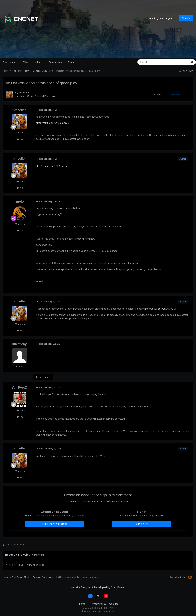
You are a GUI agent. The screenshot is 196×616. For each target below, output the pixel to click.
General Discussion (45, 96)
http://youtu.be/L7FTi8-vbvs (51, 166)
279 (20, 139)
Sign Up (186, 18)
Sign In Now (142, 523)
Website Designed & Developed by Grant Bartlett (98, 587)
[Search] (154, 62)
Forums (72, 62)
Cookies (114, 603)
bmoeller (24, 92)
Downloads (10, 62)
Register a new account (54, 523)
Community (55, 62)
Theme (82, 603)
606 (20, 230)
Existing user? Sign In (162, 18)
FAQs (25, 62)
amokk (19, 201)
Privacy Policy (98, 603)
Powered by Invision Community (98, 611)
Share (158, 94)
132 (20, 416)
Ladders (38, 62)
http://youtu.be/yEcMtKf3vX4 (160, 308)
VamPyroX (19, 387)
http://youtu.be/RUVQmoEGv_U (53, 122)
